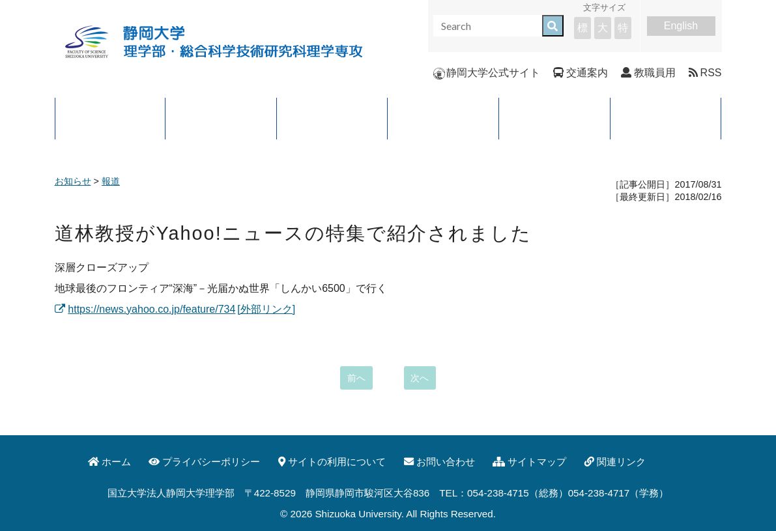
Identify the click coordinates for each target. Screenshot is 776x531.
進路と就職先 (443, 118)
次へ (419, 378)
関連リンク (615, 461)
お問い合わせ (439, 461)
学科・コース (332, 118)
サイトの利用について (332, 461)
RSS (705, 72)
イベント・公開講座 (666, 118)
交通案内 (580, 72)
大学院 (221, 118)
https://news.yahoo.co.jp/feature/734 (145, 309)
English (681, 25)
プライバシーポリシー (204, 461)
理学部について (110, 118)
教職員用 (648, 72)
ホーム (109, 461)
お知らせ (73, 181)
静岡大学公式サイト (486, 72)
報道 (111, 181)
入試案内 (554, 118)
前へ (356, 378)
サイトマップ (529, 461)
